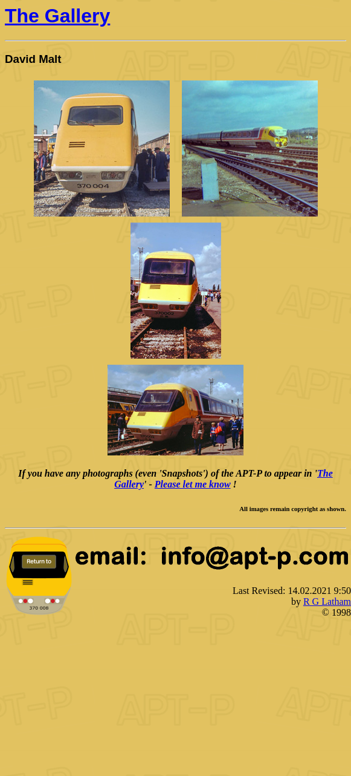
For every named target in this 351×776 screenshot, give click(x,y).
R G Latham (327, 601)
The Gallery (57, 16)
